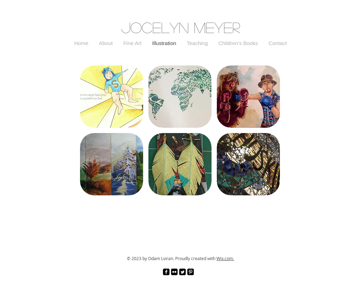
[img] (248, 164)
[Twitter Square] (182, 272)
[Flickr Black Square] (174, 272)
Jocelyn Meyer (180, 27)
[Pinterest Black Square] (190, 272)
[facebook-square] (166, 272)
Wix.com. (225, 258)
